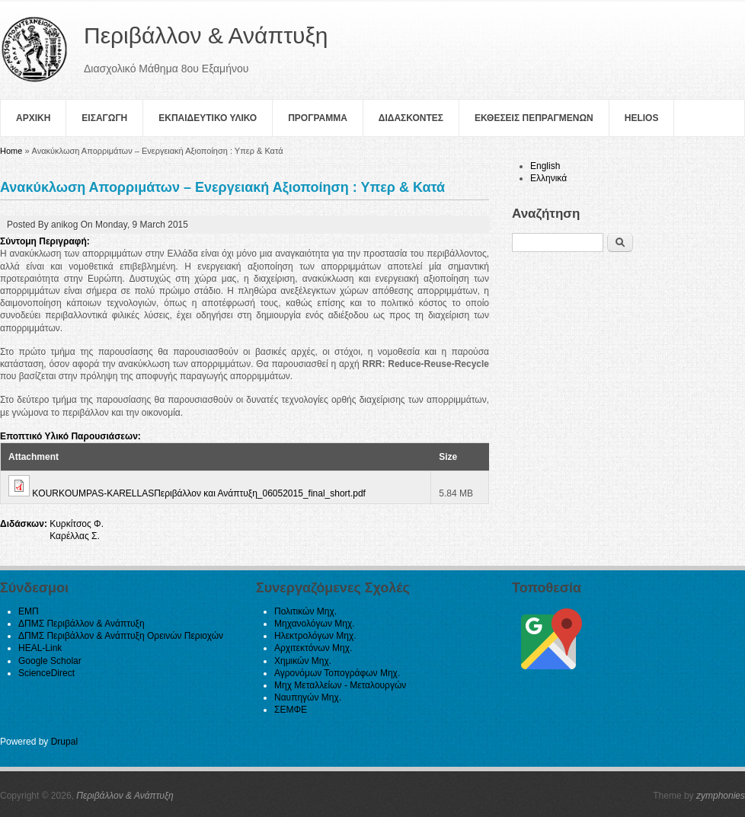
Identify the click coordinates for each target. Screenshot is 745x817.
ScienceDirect (46, 673)
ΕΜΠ (28, 611)
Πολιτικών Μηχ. (305, 611)
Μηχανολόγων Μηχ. (314, 623)
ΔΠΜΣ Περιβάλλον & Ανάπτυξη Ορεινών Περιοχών (120, 635)
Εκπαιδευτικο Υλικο (207, 118)
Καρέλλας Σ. (75, 536)
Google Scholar (50, 661)
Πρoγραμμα (317, 118)
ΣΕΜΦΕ (290, 709)
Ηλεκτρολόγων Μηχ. (315, 635)
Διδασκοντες (411, 118)
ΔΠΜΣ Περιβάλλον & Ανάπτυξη (81, 623)
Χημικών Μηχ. (302, 661)
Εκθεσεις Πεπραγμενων (534, 118)
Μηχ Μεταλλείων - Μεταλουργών (340, 685)
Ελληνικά (548, 178)
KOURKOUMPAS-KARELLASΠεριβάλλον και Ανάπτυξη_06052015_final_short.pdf (199, 493)
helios (642, 118)
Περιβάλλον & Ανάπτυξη (125, 795)
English (545, 166)
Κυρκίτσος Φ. (77, 524)
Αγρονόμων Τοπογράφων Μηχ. (337, 673)
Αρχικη (33, 118)
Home (11, 150)
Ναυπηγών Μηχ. (307, 697)
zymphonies (720, 795)
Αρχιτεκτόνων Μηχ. (313, 648)
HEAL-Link (40, 648)
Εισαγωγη (104, 118)
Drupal (64, 741)
